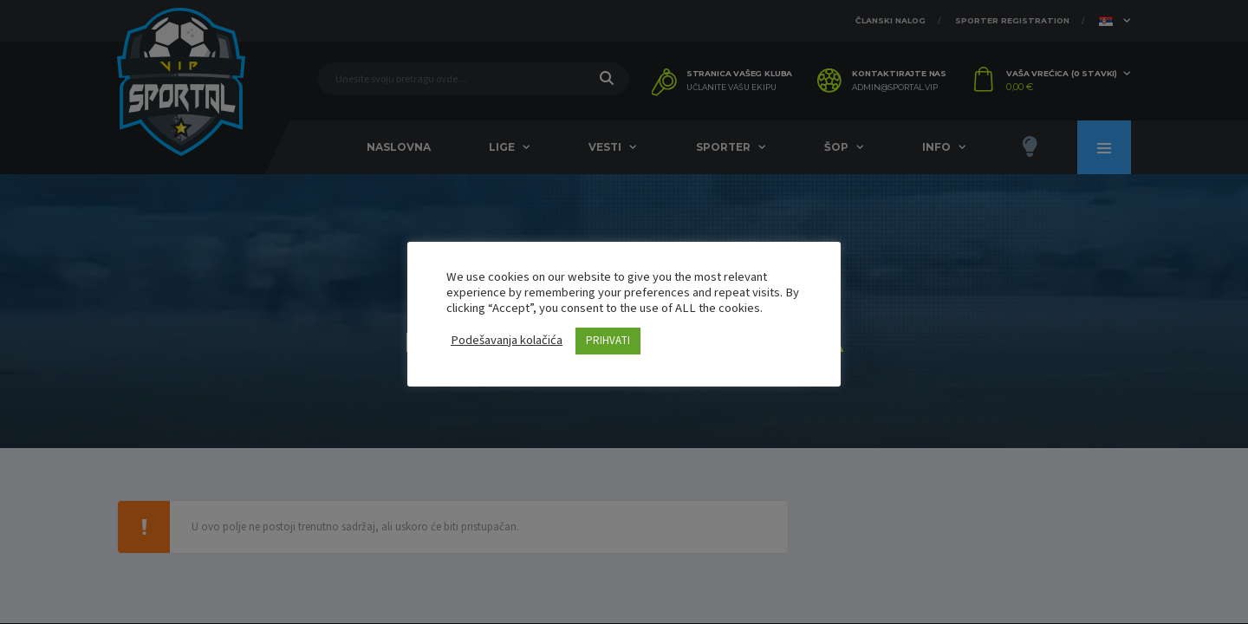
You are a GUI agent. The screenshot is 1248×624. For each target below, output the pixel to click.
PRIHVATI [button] (608, 340)
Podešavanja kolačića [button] (506, 340)
